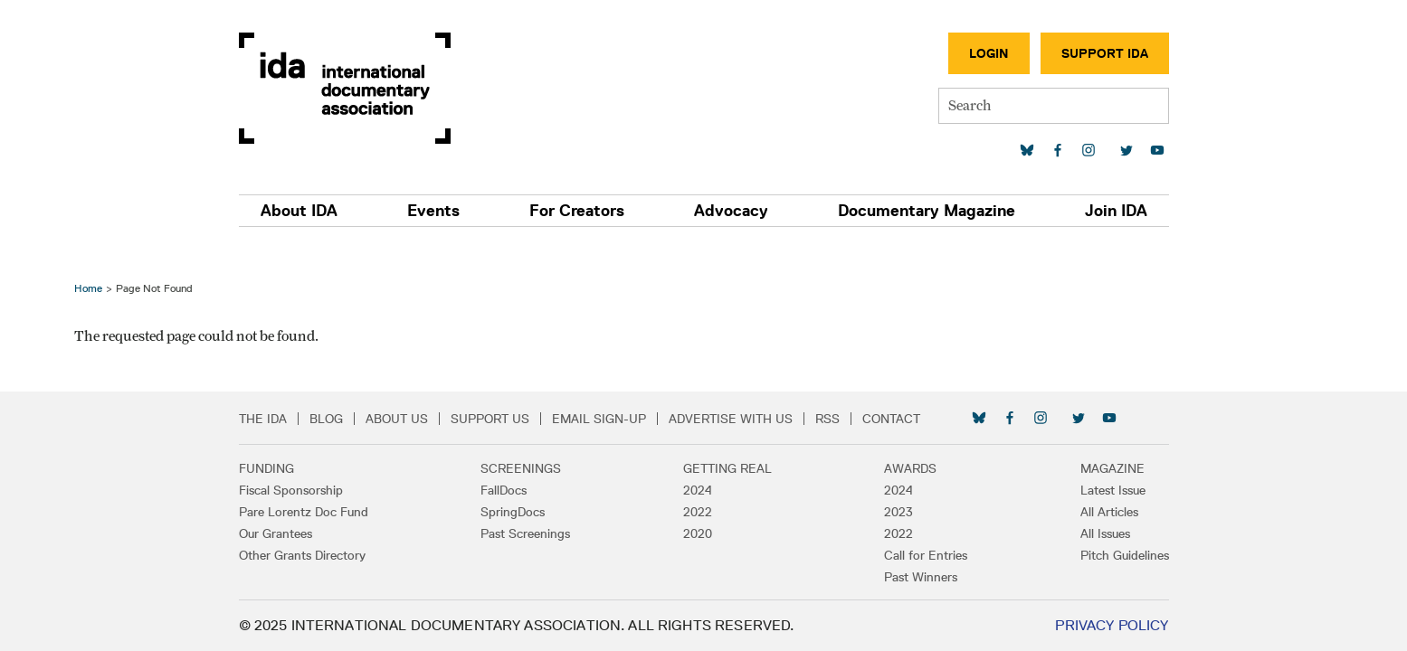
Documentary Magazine (926, 211)
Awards (910, 468)
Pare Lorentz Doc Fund (303, 511)
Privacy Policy (1111, 625)
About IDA (299, 211)
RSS (827, 418)
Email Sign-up (599, 418)
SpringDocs (512, 511)
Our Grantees (275, 533)
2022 (697, 511)
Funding (266, 468)
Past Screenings (525, 533)
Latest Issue (1113, 490)
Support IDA (1104, 53)
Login (989, 53)
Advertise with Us (731, 418)
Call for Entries (925, 555)
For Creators (576, 211)
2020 (697, 533)
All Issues (1105, 533)
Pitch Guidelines (1124, 555)
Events (433, 211)
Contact (891, 418)
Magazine (1112, 468)
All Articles (1109, 511)
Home (88, 288)
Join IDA (1116, 211)
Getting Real (727, 468)
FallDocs (503, 490)
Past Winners (920, 577)
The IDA (263, 418)
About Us (397, 418)
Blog (326, 418)
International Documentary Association (345, 88)
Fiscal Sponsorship (291, 490)
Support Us (490, 418)
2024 (697, 490)
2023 (898, 511)
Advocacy (731, 211)
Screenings (520, 468)
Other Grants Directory (302, 555)
